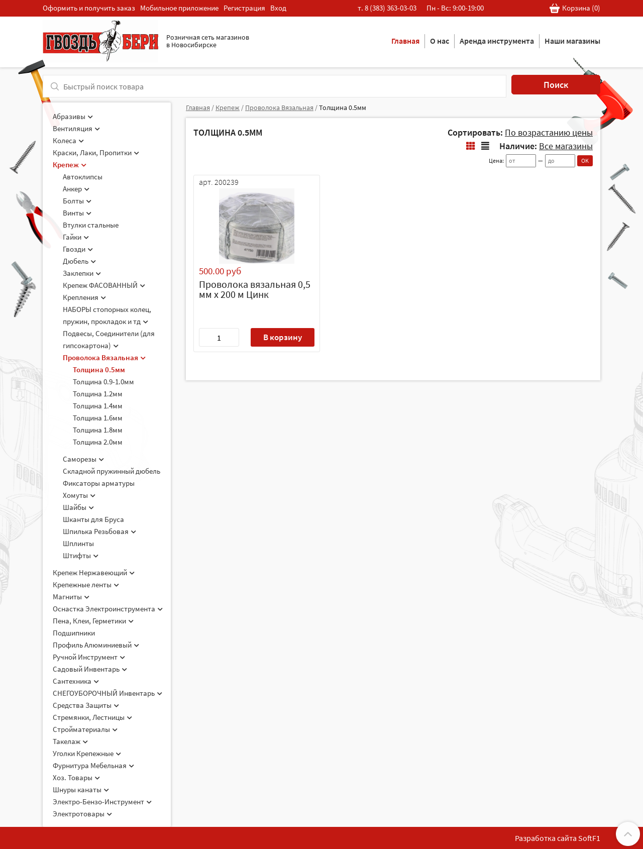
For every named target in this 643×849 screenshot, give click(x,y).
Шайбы (78, 507)
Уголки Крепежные (87, 753)
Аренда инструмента (497, 41)
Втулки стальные (91, 225)
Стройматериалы (85, 729)
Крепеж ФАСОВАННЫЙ (104, 285)
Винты (77, 213)
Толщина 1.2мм (98, 393)
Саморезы (83, 459)
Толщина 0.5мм (99, 369)
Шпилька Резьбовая (99, 531)
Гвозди (78, 249)
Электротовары (82, 813)
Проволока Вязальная (104, 357)
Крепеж (69, 164)
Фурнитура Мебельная (93, 765)
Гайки (76, 237)
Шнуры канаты (81, 789)
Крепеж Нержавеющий (94, 572)
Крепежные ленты (86, 584)
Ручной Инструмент (89, 657)
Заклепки (82, 273)
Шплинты (78, 543)
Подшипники (74, 633)
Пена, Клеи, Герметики (93, 620)
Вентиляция (76, 128)
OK (585, 160)
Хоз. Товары (76, 777)
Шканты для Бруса (93, 519)
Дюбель (79, 261)
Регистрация (244, 8)
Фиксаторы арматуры (99, 483)
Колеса (68, 140)
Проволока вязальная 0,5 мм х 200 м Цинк (254, 289)
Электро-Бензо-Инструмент (102, 801)
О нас (439, 41)
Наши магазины (572, 41)
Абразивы (73, 116)
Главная (405, 41)
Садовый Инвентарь (90, 669)
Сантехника (76, 681)
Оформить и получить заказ (89, 8)
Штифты (80, 555)
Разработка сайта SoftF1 (557, 838)
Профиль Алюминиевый (96, 645)
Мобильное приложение (179, 8)
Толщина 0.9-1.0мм (103, 381)
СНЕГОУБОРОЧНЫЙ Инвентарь (107, 693)
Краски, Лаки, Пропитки (96, 152)
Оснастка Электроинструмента (108, 608)
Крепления (84, 297)
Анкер (76, 188)
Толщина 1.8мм (98, 430)
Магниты (71, 596)
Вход (278, 8)
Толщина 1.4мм (98, 405)
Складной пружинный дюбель (111, 471)
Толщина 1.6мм (98, 417)
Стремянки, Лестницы (92, 717)
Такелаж (70, 741)
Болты (77, 200)
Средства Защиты (86, 705)
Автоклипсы (82, 176)
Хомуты (79, 495)
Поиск (556, 84)
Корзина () (575, 8)
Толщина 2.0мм (98, 442)
